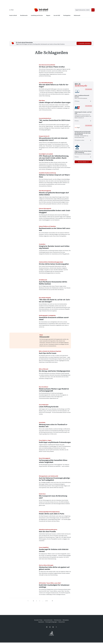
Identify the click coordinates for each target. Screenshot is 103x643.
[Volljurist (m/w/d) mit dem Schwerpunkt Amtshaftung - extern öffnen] (90, 157)
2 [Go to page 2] (36, 601)
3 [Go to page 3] (39, 601)
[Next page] (52, 601)
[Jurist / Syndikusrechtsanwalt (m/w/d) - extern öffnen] (90, 101)
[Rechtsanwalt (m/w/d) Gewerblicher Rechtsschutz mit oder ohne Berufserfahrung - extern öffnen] (90, 140)
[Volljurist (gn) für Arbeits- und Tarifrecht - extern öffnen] (90, 121)
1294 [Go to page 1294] (46, 601)
